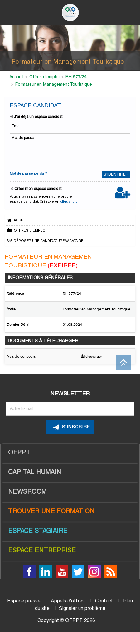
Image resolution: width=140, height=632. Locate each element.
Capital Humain (34, 472)
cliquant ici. (69, 201)
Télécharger (91, 356)
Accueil (17, 220)
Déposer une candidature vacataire (45, 240)
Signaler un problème (82, 608)
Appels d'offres (68, 601)
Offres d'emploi (26, 230)
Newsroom (27, 491)
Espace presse (24, 601)
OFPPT (19, 452)
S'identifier (116, 174)
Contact (104, 601)
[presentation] (51, 155)
